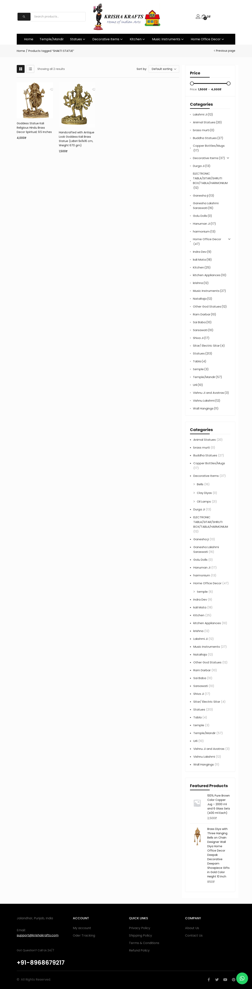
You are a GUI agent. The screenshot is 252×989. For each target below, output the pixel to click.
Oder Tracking (84, 935)
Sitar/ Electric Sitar (209, 345)
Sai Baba (202, 322)
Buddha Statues (208, 138)
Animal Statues (207, 122)
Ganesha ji (203, 195)
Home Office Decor (208, 39)
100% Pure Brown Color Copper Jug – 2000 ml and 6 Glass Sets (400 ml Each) (218, 804)
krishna (201, 283)
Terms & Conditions (144, 943)
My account (82, 928)
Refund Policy (139, 950)
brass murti (203, 130)
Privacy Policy (139, 928)
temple (201, 369)
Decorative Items (107, 39)
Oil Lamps (204, 501)
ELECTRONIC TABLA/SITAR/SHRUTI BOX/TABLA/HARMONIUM (210, 180)
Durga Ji (201, 166)
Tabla (199, 361)
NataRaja (202, 298)
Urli (198, 385)
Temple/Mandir (52, 39)
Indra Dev (202, 251)
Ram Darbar (204, 314)
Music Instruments (168, 39)
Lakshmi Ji (203, 114)
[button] (205, 16)
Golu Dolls (202, 215)
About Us (192, 928)
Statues (78, 39)
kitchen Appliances (209, 275)
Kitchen (138, 39)
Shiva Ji (201, 338)
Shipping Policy (140, 935)
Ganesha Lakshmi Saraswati (206, 205)
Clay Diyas (204, 493)
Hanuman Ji (204, 223)
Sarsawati (203, 330)
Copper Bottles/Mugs (209, 148)
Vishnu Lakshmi (206, 400)
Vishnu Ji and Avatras (211, 392)
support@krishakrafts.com (37, 935)
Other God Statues (210, 306)
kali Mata (202, 259)
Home (28, 39)
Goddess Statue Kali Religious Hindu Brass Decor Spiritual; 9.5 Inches (34, 127)
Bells (200, 484)
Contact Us (194, 935)
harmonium (204, 231)
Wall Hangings (206, 408)
